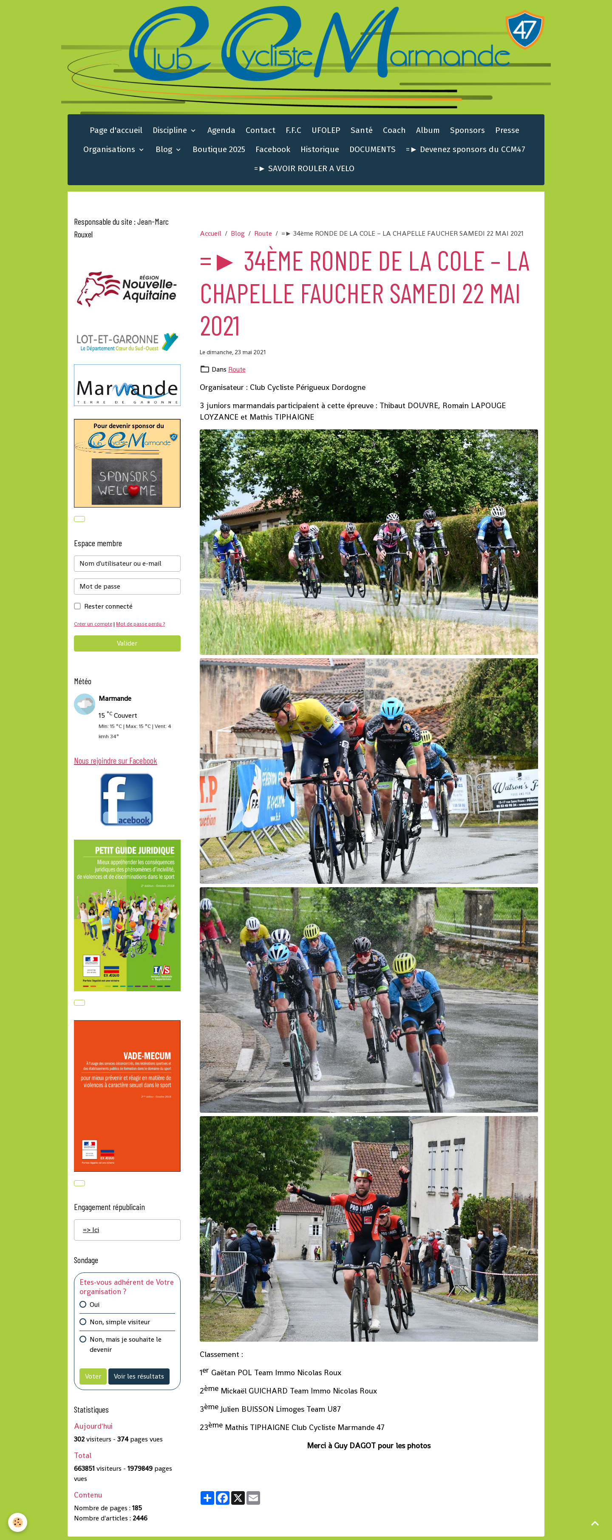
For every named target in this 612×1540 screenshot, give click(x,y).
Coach (394, 132)
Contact (260, 132)
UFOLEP (326, 132)
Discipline (171, 132)
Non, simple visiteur (120, 1325)
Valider (127, 645)
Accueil (210, 234)
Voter (93, 1379)
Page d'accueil (116, 132)
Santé (362, 132)
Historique (319, 151)
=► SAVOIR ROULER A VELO (304, 170)
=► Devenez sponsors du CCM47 (465, 151)
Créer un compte (94, 625)
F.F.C (293, 132)
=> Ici (91, 1233)
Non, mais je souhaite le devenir (126, 1347)
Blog (165, 151)
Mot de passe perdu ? (143, 625)
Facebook (272, 151)
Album (428, 132)
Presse (507, 132)
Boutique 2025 (219, 151)
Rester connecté (108, 608)
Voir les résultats (139, 1379)
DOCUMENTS (372, 151)
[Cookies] (18, 1522)
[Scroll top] (595, 1523)
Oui (94, 1307)
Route (263, 234)
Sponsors (467, 132)
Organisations (110, 151)
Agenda (221, 132)
